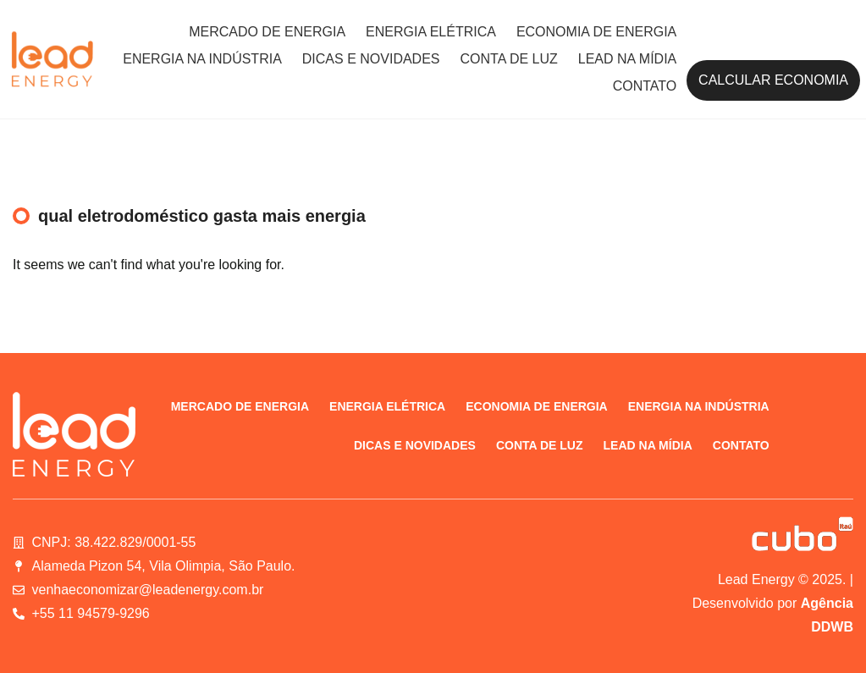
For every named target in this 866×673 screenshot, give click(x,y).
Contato (645, 86)
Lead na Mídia (627, 59)
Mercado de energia (267, 32)
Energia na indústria (202, 59)
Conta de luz (509, 59)
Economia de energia (596, 32)
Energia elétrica (431, 32)
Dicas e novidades (371, 59)
